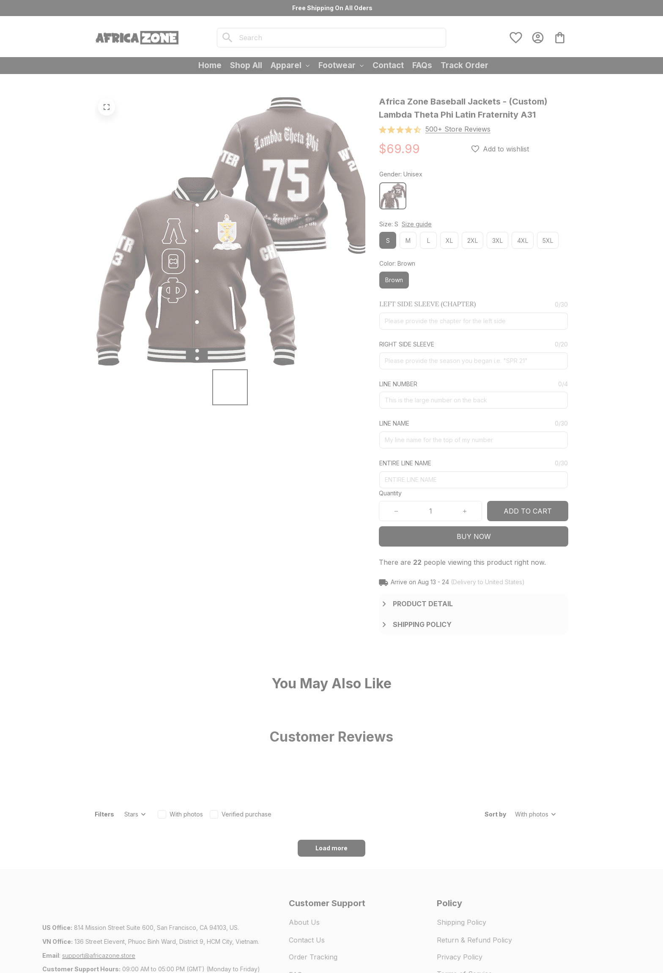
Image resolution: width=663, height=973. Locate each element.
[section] (457, 129)
